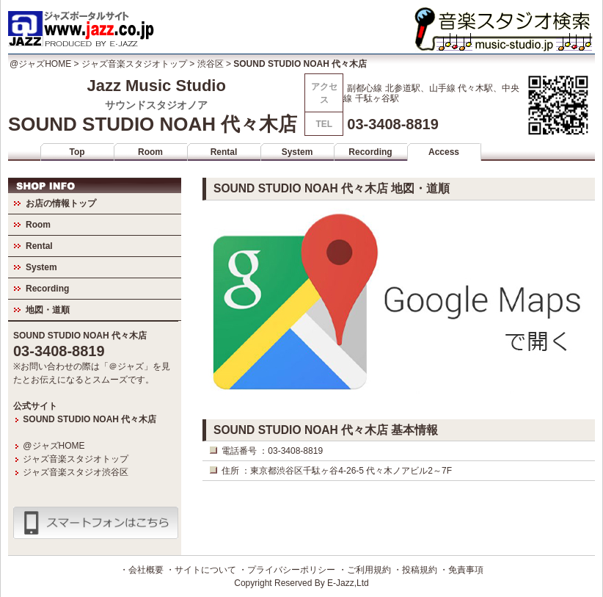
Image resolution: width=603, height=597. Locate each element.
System (297, 152)
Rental (224, 152)
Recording (370, 152)
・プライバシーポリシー (286, 570)
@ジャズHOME (40, 64)
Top (76, 152)
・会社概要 (142, 570)
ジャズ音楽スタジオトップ (134, 64)
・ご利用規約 (364, 570)
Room (150, 152)
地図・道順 (48, 310)
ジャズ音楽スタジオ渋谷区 (75, 472)
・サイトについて (201, 570)
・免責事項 (461, 570)
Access (443, 152)
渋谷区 (210, 64)
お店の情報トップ (61, 203)
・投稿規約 (415, 570)
